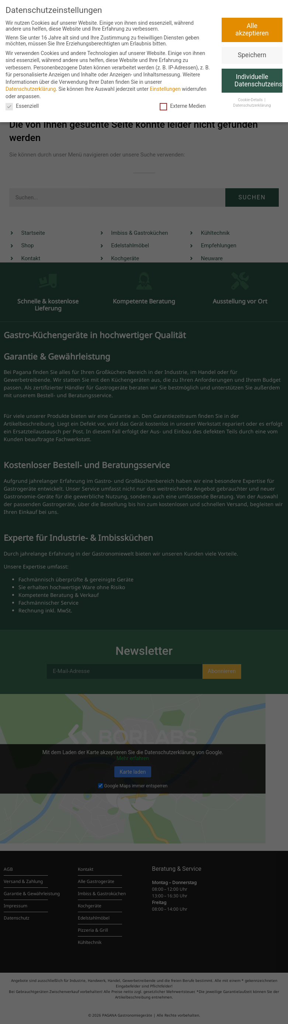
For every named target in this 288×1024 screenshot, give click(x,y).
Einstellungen (165, 89)
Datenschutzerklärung (31, 89)
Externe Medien (182, 106)
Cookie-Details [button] (251, 99)
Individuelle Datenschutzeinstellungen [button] (258, 80)
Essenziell (22, 106)
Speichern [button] (252, 55)
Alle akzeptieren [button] (251, 29)
